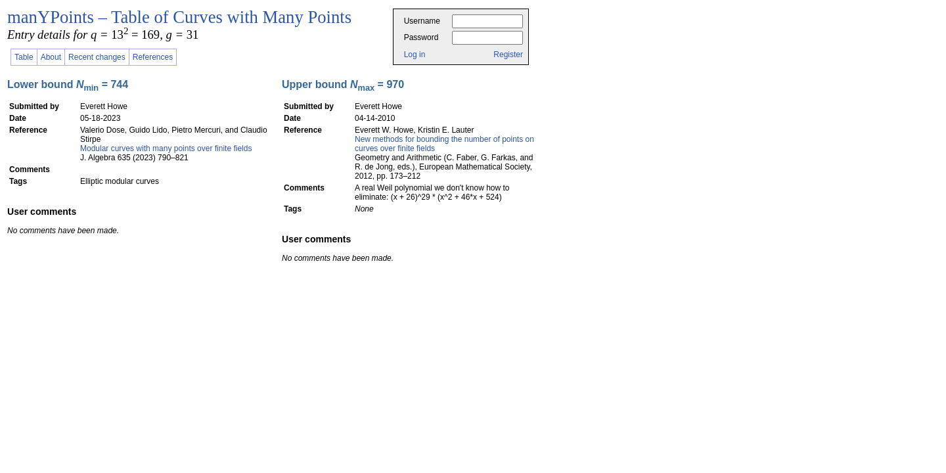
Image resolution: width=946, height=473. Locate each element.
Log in (415, 54)
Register (508, 54)
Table (24, 57)
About (51, 57)
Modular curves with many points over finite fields (166, 148)
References (153, 57)
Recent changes (96, 57)
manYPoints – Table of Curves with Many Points (179, 17)
